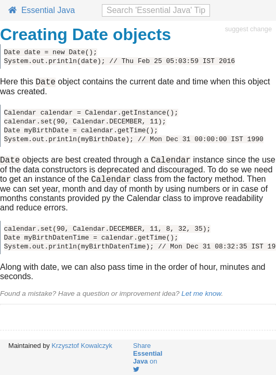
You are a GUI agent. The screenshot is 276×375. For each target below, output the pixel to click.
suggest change (248, 29)
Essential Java (41, 10)
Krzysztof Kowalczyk (81, 345)
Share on (147, 357)
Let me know (201, 298)
